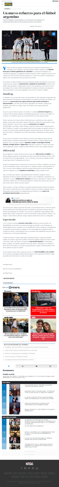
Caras (15, 473)
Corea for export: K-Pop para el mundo (16, 356)
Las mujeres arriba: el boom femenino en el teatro (19, 359)
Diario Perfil (8, 473)
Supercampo (15, 476)
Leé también (16, 198)
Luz (27, 476)
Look (22, 476)
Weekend (43, 473)
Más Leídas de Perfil (9, 417)
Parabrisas (51, 473)
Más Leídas (6, 382)
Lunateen (37, 476)
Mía (32, 476)
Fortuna (30, 473)
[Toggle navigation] (2, 4)
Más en (11, 287)
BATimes (44, 476)
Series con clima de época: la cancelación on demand (20, 353)
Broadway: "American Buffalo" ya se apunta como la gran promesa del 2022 (26, 347)
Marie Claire (22, 473)
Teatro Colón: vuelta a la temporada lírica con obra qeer (21, 350)
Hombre (37, 473)
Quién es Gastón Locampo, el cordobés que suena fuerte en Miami (25, 201)
